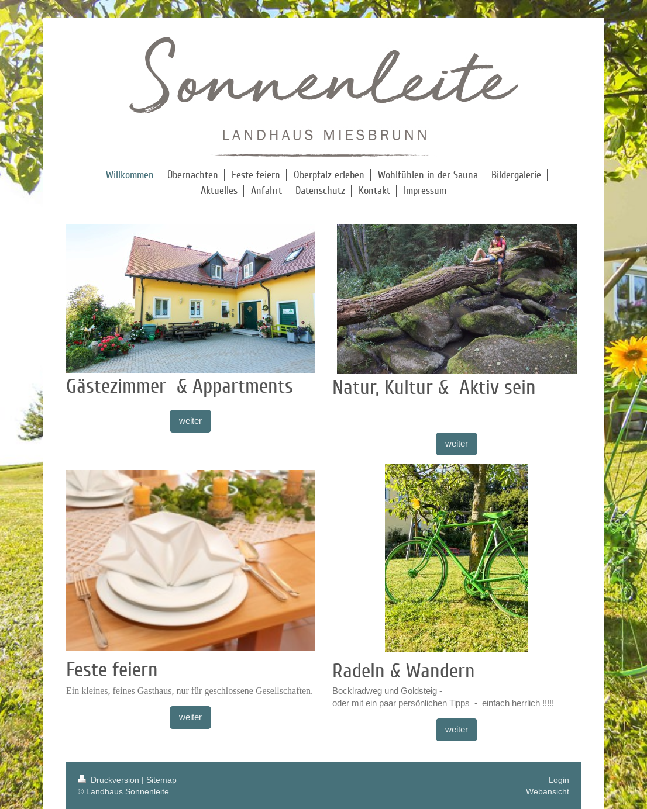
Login (559, 779)
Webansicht (547, 791)
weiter (190, 421)
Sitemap (161, 779)
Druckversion (110, 779)
